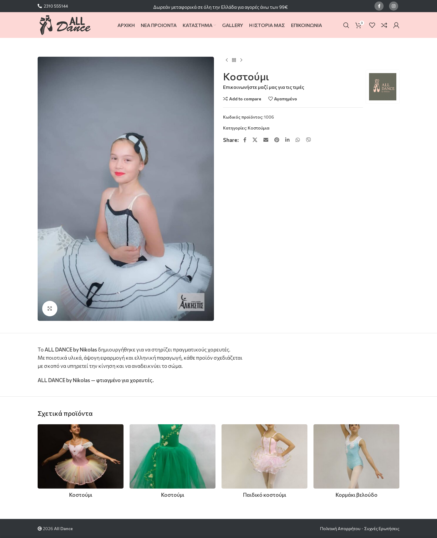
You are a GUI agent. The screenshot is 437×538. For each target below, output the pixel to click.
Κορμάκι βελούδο (357, 495)
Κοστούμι (80, 495)
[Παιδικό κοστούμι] (264, 456)
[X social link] (255, 140)
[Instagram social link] (393, 6)
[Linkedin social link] (287, 140)
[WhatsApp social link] (298, 140)
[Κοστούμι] (81, 456)
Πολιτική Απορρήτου (340, 528)
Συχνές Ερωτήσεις (381, 528)
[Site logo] (65, 24)
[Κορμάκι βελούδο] (356, 456)
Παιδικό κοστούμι (264, 495)
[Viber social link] (308, 140)
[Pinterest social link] (277, 140)
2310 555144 (56, 5)
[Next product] (241, 60)
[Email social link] (266, 140)
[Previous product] (226, 60)
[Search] (346, 25)
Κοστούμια (258, 127)
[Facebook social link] (379, 6)
